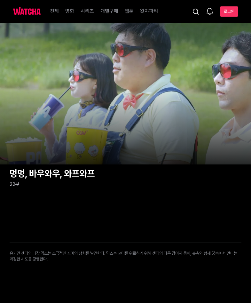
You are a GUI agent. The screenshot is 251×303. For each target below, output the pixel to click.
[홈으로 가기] (27, 11)
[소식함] (210, 11)
